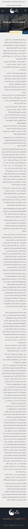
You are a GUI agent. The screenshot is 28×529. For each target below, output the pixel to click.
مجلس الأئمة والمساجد (14, 525)
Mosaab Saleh (10, 519)
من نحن (22, 525)
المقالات (25, 32)
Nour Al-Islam (21, 519)
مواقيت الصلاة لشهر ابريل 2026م (14, 5)
